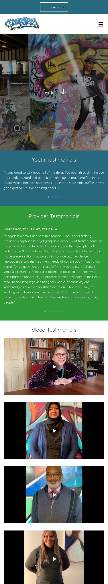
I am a (54, 7)
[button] (54, 366)
